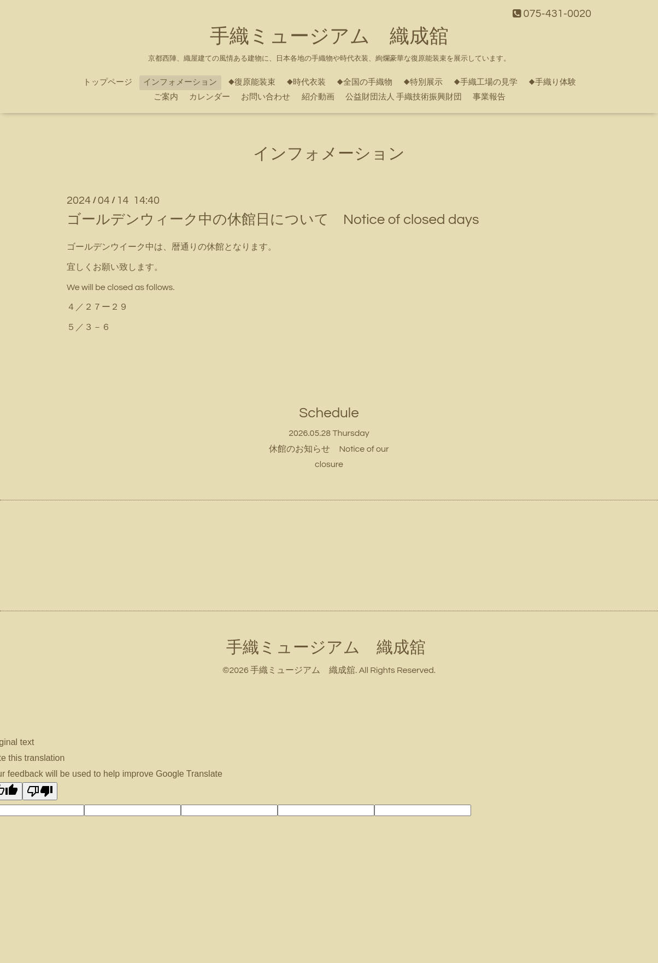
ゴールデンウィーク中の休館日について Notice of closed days (273, 219)
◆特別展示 (423, 82)
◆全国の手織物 (364, 82)
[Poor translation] (39, 791)
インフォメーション (180, 82)
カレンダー (209, 97)
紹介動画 (318, 97)
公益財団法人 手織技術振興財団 (403, 97)
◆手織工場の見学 (486, 82)
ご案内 (166, 97)
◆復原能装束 (251, 82)
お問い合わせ (265, 97)
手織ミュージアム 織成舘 (329, 36)
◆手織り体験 (552, 82)
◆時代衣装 (306, 82)
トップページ (107, 82)
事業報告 (489, 97)
